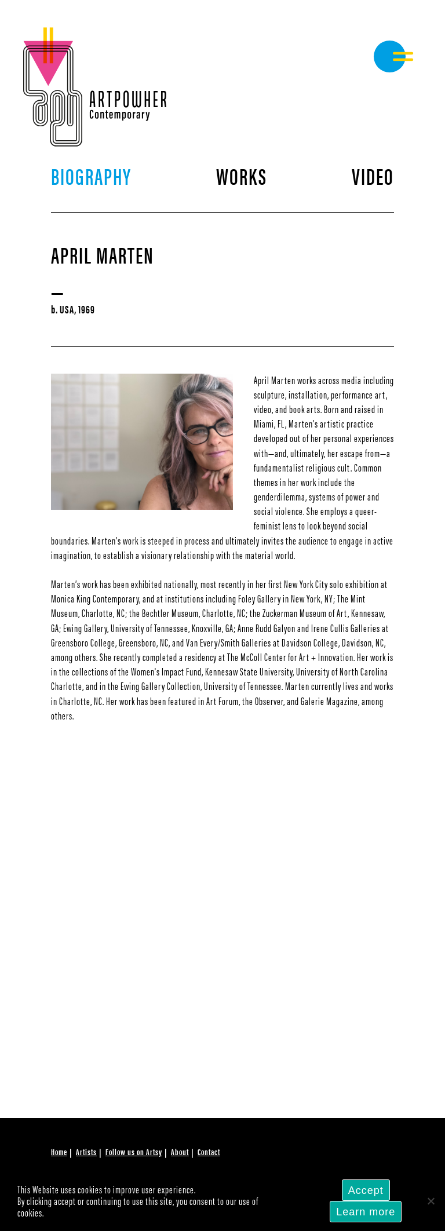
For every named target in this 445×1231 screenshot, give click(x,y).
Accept (366, 1190)
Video (373, 175)
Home (59, 1151)
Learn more (365, 1212)
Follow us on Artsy (133, 1151)
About (180, 1151)
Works (241, 175)
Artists (86, 1151)
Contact (209, 1151)
